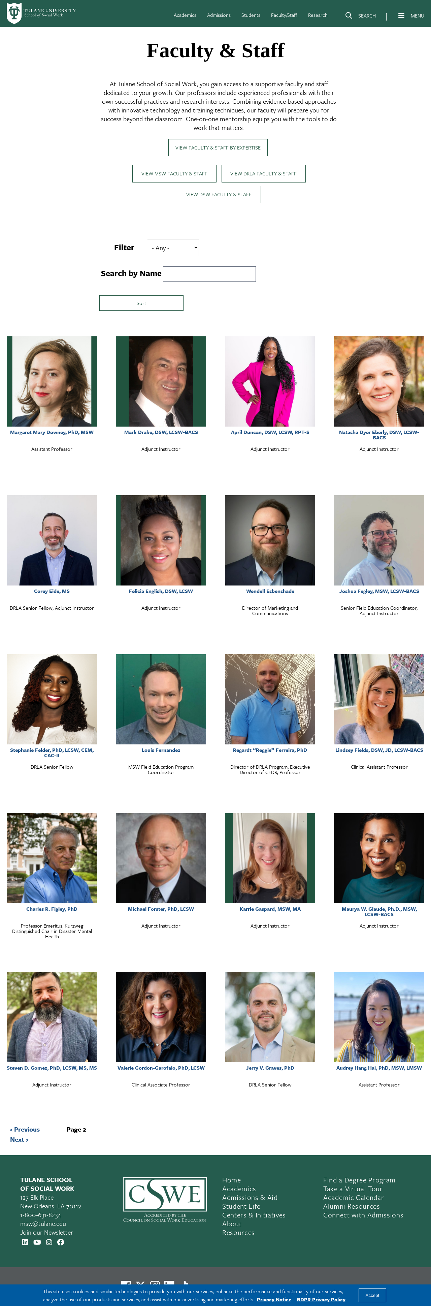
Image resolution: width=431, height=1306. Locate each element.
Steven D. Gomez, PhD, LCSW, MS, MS (52, 1068)
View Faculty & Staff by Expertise (218, 148)
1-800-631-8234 (40, 1215)
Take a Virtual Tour (353, 1189)
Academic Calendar (353, 1198)
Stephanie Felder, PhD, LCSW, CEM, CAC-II (52, 753)
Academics (185, 15)
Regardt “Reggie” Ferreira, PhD (270, 750)
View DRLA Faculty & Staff (263, 174)
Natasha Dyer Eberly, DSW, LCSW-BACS (379, 435)
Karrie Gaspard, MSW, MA (270, 909)
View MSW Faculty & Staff (174, 174)
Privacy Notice (274, 1299)
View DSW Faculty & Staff (219, 195)
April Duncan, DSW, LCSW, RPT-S (270, 432)
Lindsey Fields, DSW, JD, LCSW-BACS (379, 750)
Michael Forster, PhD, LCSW (161, 909)
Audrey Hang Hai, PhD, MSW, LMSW (379, 1068)
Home (231, 1180)
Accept (372, 1295)
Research (318, 15)
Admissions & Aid (250, 1198)
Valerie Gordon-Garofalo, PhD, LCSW (161, 1068)
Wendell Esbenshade (270, 591)
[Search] (360, 16)
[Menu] (401, 15)
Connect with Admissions (363, 1215)
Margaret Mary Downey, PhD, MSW (52, 432)
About (231, 1224)
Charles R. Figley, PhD (51, 909)
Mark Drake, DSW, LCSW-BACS (161, 432)
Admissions (219, 15)
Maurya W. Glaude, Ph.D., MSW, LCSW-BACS (379, 912)
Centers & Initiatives (254, 1215)
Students (250, 15)
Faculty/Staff (284, 15)
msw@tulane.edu (43, 1224)
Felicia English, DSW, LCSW (161, 591)
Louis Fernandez (161, 750)
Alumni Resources (351, 1207)
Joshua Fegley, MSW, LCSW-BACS (379, 591)
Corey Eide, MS (52, 591)
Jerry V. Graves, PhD (270, 1068)
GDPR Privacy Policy (321, 1299)
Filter (124, 248)
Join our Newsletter (46, 1232)
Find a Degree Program (359, 1180)
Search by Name (131, 273)
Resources (238, 1233)
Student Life (241, 1207)
